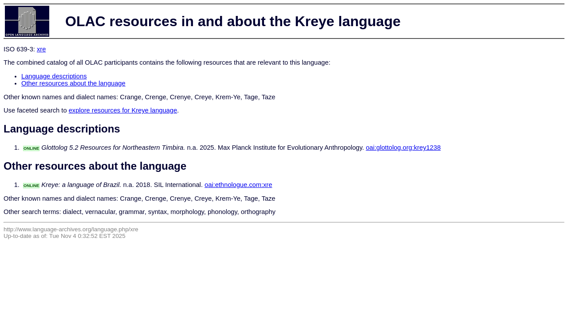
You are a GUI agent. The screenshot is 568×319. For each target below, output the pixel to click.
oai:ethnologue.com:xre (238, 184)
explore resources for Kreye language (123, 110)
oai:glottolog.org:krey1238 (403, 147)
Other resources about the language (73, 83)
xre (41, 49)
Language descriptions (54, 76)
